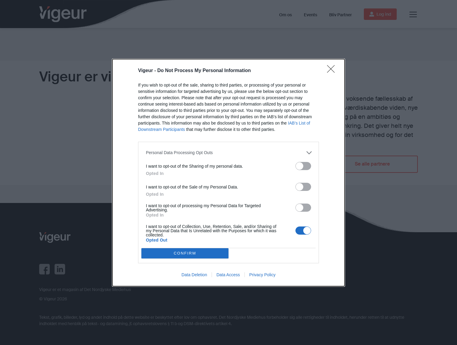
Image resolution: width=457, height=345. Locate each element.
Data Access (228, 274)
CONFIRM (185, 253)
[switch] (303, 166)
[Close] (333, 70)
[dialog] (228, 172)
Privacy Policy (262, 274)
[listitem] (228, 152)
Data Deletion (194, 274)
